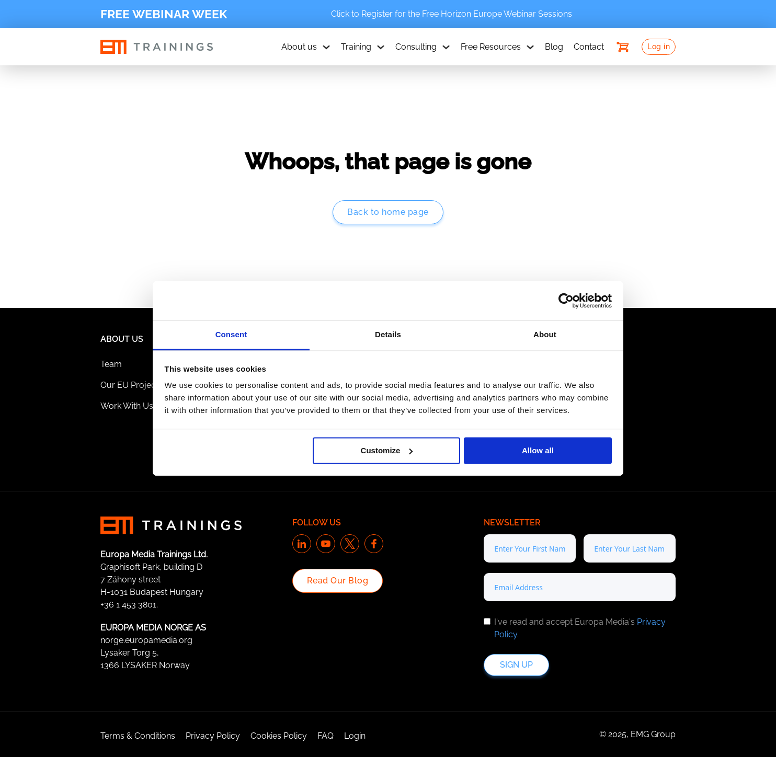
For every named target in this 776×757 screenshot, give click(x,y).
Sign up (516, 665)
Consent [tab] (231, 334)
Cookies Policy (278, 736)
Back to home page (388, 212)
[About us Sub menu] (326, 47)
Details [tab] (388, 334)
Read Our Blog (338, 581)
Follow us (316, 522)
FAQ (325, 736)
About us (299, 47)
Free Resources (491, 47)
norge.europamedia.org (146, 640)
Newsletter (512, 522)
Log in (658, 46)
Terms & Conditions (137, 736)
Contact (589, 47)
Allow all (538, 450)
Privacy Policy (213, 736)
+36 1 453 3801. (129, 605)
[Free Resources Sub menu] (530, 47)
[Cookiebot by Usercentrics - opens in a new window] (566, 300)
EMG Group (653, 734)
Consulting (416, 47)
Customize (387, 450)
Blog (554, 47)
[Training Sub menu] (380, 47)
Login (355, 736)
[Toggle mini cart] (623, 47)
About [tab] (544, 334)
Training (356, 47)
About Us (121, 339)
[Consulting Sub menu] (446, 47)
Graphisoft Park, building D (151, 567)
